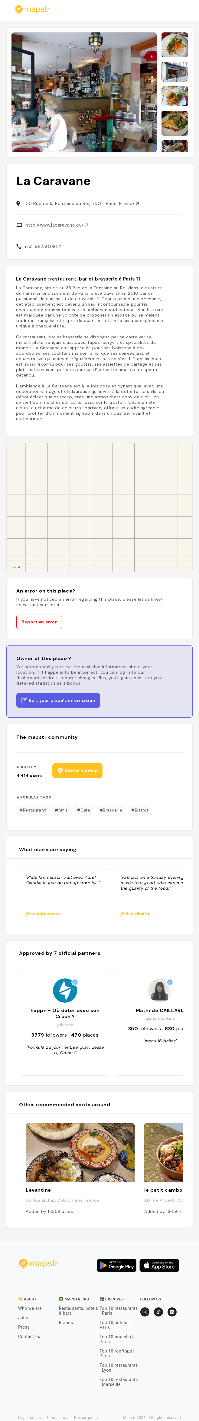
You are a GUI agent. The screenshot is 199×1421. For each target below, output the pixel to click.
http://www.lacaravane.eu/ (56, 225)
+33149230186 (42, 247)
